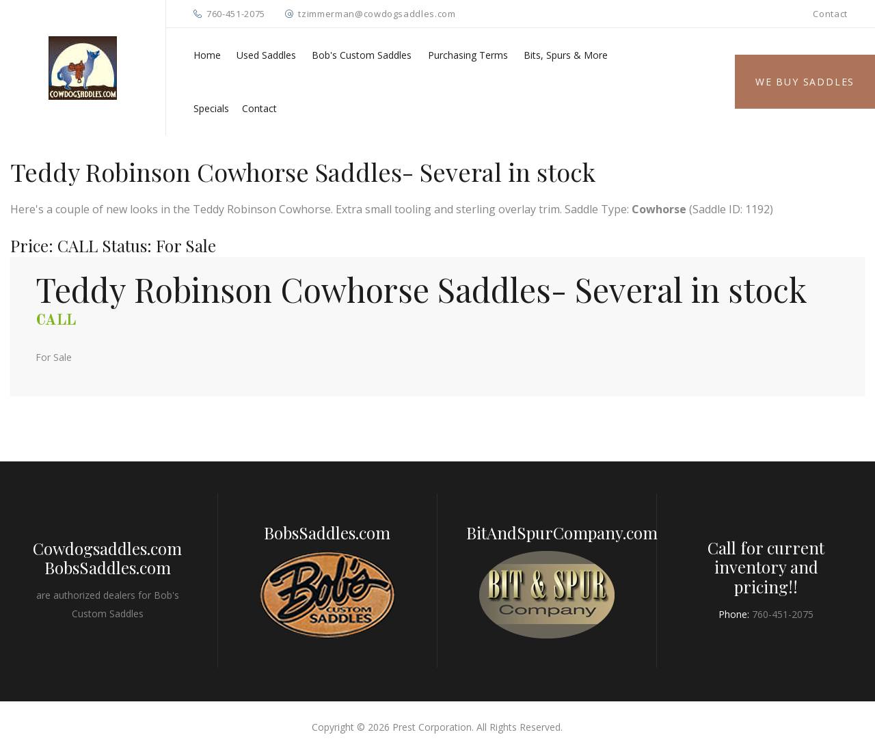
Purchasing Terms (468, 55)
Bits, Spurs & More (566, 55)
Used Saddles (266, 55)
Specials (211, 108)
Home (207, 55)
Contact (830, 14)
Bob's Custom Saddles (362, 55)
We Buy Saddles (804, 81)
